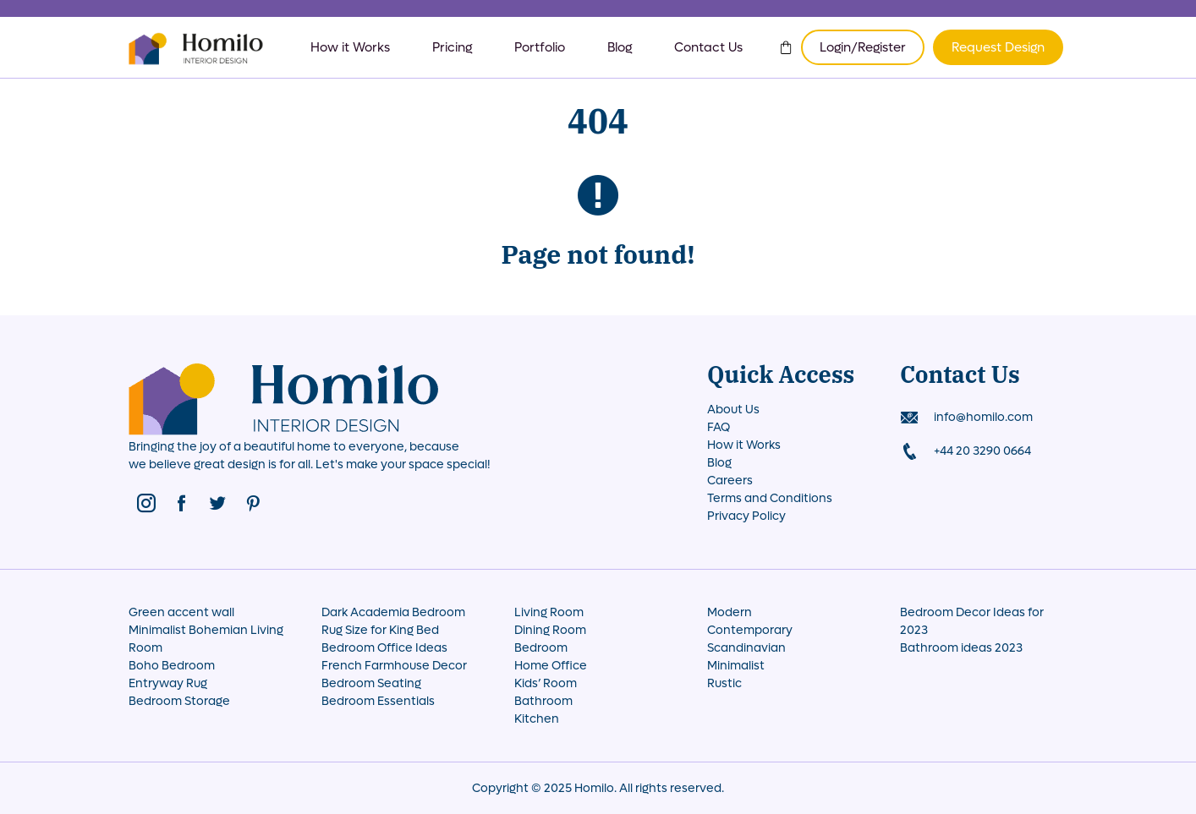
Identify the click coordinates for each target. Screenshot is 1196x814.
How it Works (350, 47)
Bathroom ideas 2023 (961, 648)
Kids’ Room (545, 683)
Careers (730, 481)
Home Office (550, 666)
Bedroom (541, 648)
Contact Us (708, 47)
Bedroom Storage (179, 701)
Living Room (549, 612)
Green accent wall (181, 612)
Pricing (452, 47)
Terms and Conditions (769, 498)
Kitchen (536, 719)
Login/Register (863, 47)
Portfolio (539, 47)
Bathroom (543, 701)
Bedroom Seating (371, 683)
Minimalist (736, 666)
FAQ (718, 427)
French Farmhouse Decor (394, 666)
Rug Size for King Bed (380, 630)
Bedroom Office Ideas (384, 648)
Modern (729, 612)
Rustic (724, 683)
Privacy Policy (746, 516)
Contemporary (750, 630)
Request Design (998, 47)
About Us (733, 410)
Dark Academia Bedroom (393, 612)
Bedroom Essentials (378, 701)
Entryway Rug (168, 683)
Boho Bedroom (172, 666)
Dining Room (550, 630)
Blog (619, 47)
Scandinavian (746, 648)
